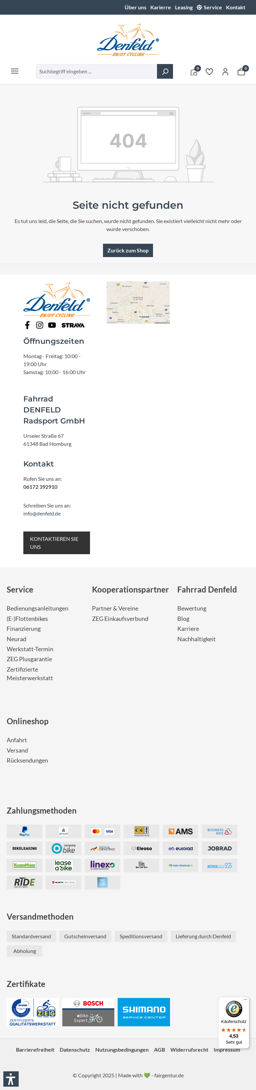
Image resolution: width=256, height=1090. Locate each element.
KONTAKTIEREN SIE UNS (54, 542)
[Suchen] (165, 71)
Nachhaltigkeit (196, 639)
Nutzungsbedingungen (122, 1049)
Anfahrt (17, 740)
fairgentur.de (169, 1075)
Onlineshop (28, 721)
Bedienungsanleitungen (37, 608)
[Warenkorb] (241, 71)
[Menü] (15, 70)
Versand (17, 750)
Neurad (16, 639)
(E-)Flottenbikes (27, 618)
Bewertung (191, 608)
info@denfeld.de (42, 513)
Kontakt (235, 7)
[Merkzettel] (209, 71)
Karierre (160, 7)
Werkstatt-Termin (30, 649)
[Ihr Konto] (225, 71)
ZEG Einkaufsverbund (120, 618)
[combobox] (96, 71)
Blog (183, 618)
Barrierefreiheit (35, 1049)
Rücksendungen (27, 760)
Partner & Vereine (115, 608)
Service (213, 7)
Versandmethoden (40, 916)
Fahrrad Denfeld (207, 589)
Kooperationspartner (130, 589)
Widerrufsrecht (189, 1049)
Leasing (184, 7)
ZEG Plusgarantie (29, 659)
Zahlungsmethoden (42, 810)
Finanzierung (24, 628)
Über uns (135, 7)
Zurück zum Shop (128, 250)
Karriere (188, 628)
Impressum (227, 1049)
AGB (159, 1049)
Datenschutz (75, 1049)
